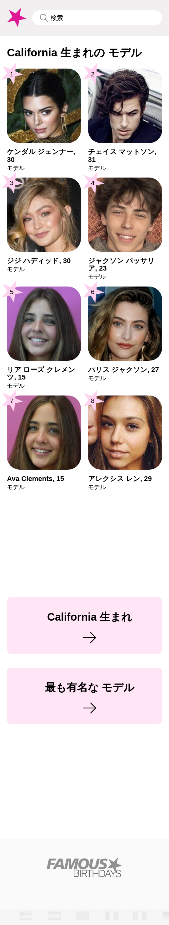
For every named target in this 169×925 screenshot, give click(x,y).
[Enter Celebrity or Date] (97, 17)
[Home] (84, 867)
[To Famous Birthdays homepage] (16, 18)
